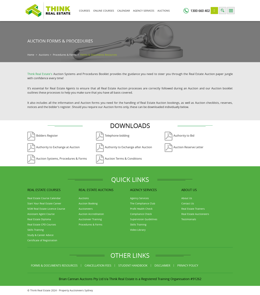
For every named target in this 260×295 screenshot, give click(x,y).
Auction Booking (88, 203)
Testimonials (188, 219)
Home (30, 54)
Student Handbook (132, 265)
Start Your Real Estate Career (44, 203)
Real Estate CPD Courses (41, 224)
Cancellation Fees (98, 265)
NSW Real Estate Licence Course (46, 208)
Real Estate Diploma (39, 219)
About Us (186, 198)
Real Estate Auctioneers (195, 214)
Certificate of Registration (42, 240)
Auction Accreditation (91, 214)
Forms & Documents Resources (54, 265)
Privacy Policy (187, 265)
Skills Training (35, 229)
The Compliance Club (142, 203)
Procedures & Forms (65, 54)
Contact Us (187, 203)
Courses (84, 10)
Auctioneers (86, 208)
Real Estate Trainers (193, 208)
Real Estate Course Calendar (44, 198)
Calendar (123, 10)
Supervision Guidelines (143, 219)
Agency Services (143, 10)
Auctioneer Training (90, 219)
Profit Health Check (141, 208)
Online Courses (103, 10)
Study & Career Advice (40, 235)
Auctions (163, 10)
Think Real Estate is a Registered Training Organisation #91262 (155, 279)
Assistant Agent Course (41, 214)
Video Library (138, 229)
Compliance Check (141, 214)
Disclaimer (162, 265)
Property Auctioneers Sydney (76, 290)
